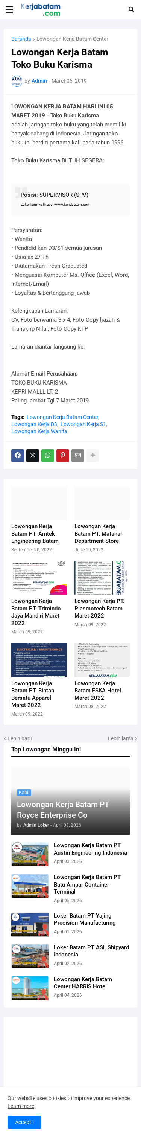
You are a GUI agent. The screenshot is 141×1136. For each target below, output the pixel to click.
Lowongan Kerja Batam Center (72, 39)
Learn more (21, 1106)
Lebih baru (20, 738)
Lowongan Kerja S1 (83, 424)
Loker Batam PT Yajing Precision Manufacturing (85, 919)
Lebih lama (120, 738)
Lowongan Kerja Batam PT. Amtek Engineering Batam (35, 533)
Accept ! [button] (24, 1122)
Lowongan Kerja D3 (34, 424)
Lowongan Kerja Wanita (39, 431)
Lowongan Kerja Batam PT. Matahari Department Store (99, 533)
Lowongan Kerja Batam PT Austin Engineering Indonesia (90, 849)
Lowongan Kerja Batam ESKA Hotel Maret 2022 (97, 690)
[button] (9, 9)
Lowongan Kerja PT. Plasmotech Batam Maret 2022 (99, 608)
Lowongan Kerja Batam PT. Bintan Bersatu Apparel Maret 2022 (32, 694)
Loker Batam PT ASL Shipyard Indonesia (91, 951)
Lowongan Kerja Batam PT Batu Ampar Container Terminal (87, 884)
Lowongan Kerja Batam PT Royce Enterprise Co (63, 809)
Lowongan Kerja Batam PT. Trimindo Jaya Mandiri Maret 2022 (36, 612)
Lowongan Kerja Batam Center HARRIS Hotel (83, 983)
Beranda (21, 39)
